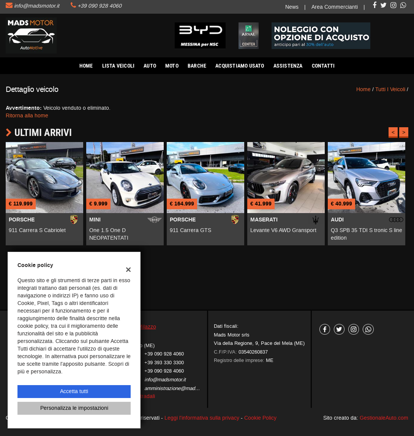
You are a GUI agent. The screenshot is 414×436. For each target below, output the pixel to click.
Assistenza (288, 66)
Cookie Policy (260, 418)
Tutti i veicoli (390, 89)
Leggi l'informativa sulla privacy (201, 418)
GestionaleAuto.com (384, 418)
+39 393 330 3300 (164, 362)
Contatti (323, 66)
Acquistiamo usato (239, 66)
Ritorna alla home (27, 115)
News (292, 7)
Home (86, 66)
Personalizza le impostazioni (74, 408)
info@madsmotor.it (36, 5)
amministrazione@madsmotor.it (179, 388)
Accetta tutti (74, 391)
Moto (172, 66)
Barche (197, 66)
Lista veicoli (118, 66)
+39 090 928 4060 (99, 5)
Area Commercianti (334, 7)
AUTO (150, 66)
